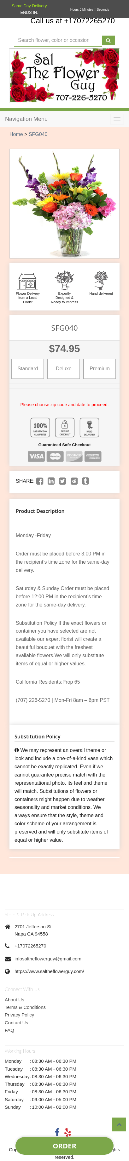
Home (16, 134)
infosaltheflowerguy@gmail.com (48, 958)
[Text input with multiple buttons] (58, 40)
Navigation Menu (26, 119)
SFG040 (38, 134)
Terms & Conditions (25, 1007)
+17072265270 (30, 945)
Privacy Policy (19, 1014)
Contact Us (16, 1022)
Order (64, 1145)
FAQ (9, 1030)
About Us (14, 999)
